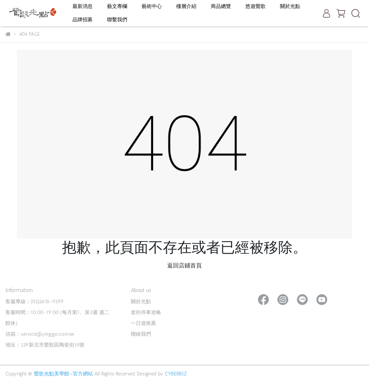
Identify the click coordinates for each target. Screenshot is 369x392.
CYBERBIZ (176, 374)
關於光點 (290, 6)
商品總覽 (221, 6)
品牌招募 (82, 20)
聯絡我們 (141, 334)
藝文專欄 (117, 6)
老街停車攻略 (146, 312)
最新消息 (82, 6)
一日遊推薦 (143, 323)
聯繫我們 (117, 20)
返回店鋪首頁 (184, 265)
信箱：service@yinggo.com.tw (39, 334)
